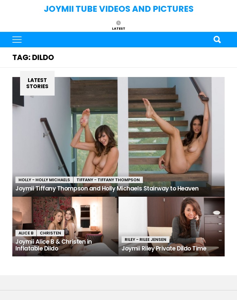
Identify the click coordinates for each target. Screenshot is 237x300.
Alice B (26, 233)
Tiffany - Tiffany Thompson (108, 180)
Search (217, 39)
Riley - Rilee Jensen (145, 239)
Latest (118, 28)
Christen (50, 233)
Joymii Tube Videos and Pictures (118, 9)
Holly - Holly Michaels (44, 180)
